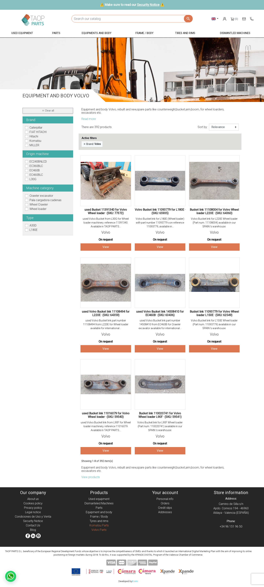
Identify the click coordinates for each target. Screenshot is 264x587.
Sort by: (203, 127)
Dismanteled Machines (99, 503)
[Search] (132, 18)
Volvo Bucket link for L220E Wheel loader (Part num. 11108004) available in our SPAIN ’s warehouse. (214, 222)
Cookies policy (33, 503)
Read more (88, 119)
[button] (22, 33)
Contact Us (33, 525)
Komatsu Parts (99, 525)
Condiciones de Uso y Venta (33, 516)
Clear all (48, 111)
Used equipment (99, 499)
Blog (33, 530)
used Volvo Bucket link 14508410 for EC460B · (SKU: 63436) (160, 313)
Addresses (165, 512)
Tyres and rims (99, 521)
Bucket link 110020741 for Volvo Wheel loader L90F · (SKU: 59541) (160, 415)
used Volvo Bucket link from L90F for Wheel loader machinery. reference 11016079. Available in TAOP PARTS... (106, 426)
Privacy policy (33, 507)
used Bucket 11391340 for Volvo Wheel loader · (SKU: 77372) (106, 211)
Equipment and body (99, 512)
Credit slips (165, 507)
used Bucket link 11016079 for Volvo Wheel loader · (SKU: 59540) (105, 415)
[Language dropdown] (215, 18)
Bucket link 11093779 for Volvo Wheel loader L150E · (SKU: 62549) (214, 313)
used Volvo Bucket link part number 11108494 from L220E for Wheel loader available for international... (105, 324)
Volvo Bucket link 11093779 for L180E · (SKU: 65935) (160, 211)
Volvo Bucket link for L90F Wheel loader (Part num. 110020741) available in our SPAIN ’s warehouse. (160, 426)
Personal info (165, 499)
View (105, 247)
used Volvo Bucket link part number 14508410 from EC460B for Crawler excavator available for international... (160, 324)
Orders (165, 503)
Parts (99, 507)
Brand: (92, 144)
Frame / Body (99, 516)
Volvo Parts (99, 530)
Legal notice (33, 512)
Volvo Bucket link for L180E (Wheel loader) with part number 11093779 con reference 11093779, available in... (160, 222)
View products (90, 477)
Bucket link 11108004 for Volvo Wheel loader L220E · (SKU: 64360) (214, 211)
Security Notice (148, 5)
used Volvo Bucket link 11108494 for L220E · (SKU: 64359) (105, 313)
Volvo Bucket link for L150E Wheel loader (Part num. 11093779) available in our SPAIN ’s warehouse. (214, 324)
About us (33, 499)
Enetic (135, 581)
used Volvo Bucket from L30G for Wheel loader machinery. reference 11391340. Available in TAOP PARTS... (106, 222)
